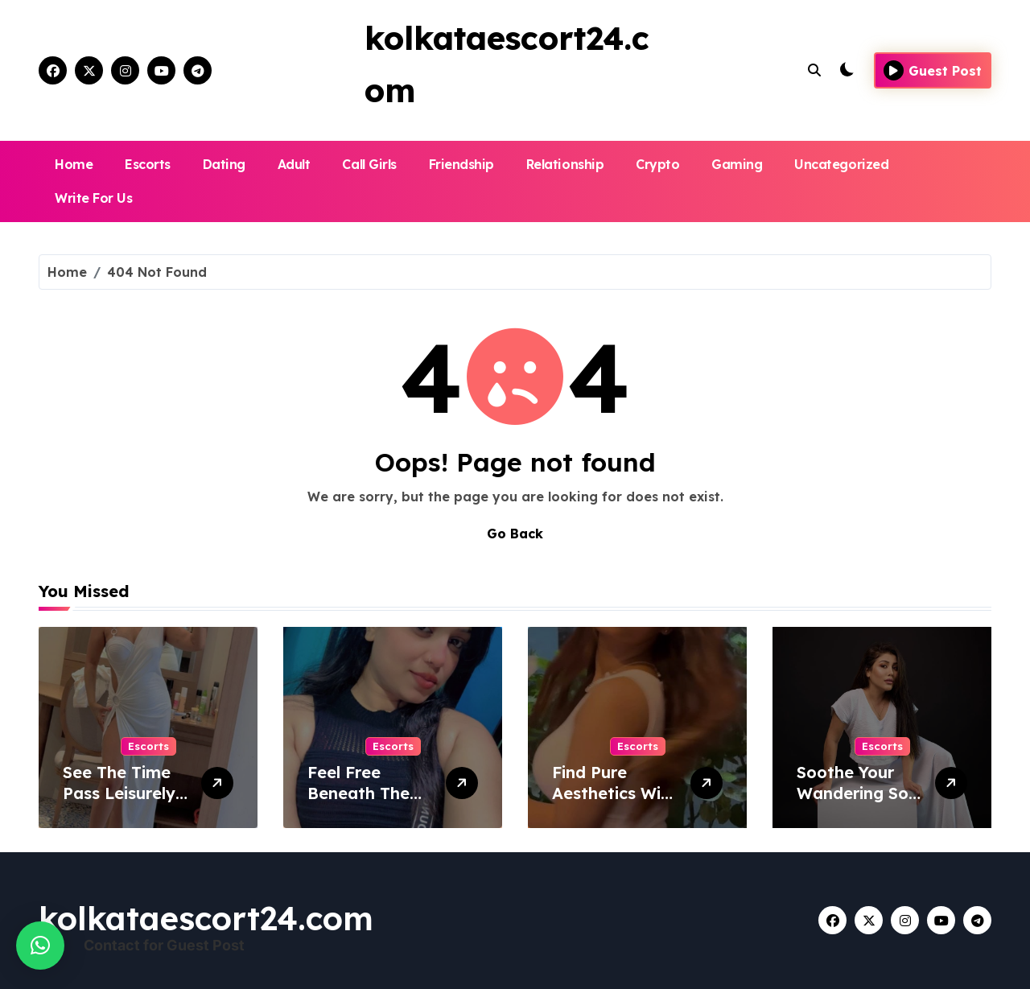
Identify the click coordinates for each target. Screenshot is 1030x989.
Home (74, 164)
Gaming (736, 164)
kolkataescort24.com (206, 918)
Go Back (515, 533)
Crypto (657, 164)
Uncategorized (841, 164)
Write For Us (93, 198)
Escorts (148, 164)
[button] (40, 945)
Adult (294, 164)
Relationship (565, 164)
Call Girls (369, 164)
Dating (224, 164)
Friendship (461, 164)
